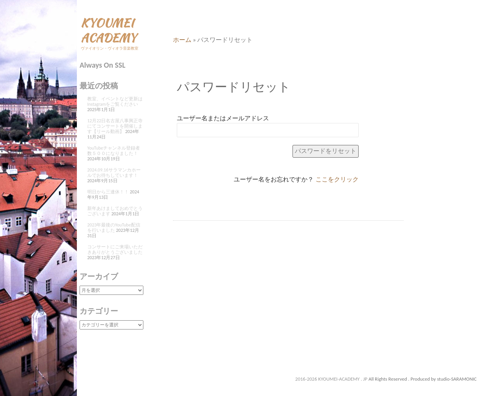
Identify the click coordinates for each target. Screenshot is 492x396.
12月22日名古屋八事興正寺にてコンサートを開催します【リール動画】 (115, 126)
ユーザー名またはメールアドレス (223, 118)
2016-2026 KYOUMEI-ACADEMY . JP (332, 379)
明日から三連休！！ (108, 192)
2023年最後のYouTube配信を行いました (113, 227)
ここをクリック (337, 179)
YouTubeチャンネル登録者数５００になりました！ (113, 150)
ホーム (182, 39)
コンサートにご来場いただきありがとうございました (115, 249)
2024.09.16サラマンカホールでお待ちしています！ (114, 172)
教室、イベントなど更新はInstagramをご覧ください (115, 101)
